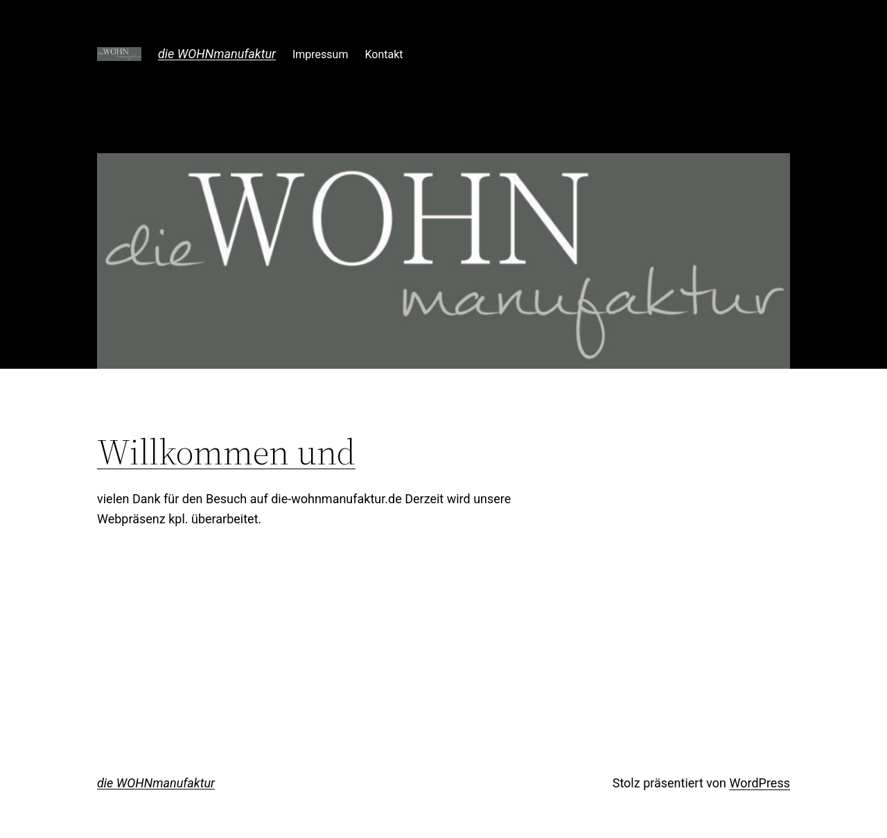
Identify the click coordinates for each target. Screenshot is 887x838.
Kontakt (384, 54)
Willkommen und (226, 452)
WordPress (760, 783)
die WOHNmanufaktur (217, 53)
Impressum (320, 54)
